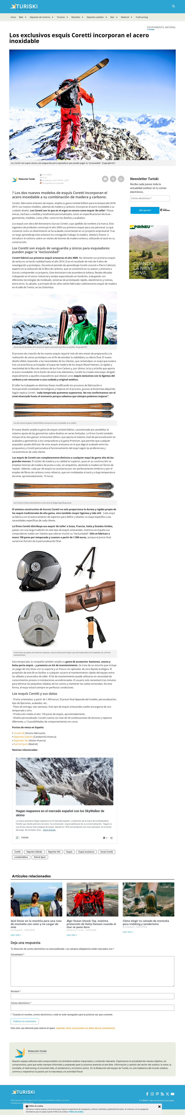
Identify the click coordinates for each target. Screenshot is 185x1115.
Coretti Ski (19, 733)
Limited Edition (21, 857)
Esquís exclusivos (86, 852)
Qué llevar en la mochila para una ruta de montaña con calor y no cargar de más (36, 924)
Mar (114, 17)
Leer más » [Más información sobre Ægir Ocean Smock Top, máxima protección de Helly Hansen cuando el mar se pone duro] (72, 935)
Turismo (62, 17)
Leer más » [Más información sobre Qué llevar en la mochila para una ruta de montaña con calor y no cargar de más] (16, 935)
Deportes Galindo (23, 736)
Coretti (17, 852)
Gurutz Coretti (106, 852)
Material (127, 17)
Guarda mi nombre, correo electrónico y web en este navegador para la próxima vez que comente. (63, 1015)
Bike (23, 17)
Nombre (16, 991)
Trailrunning (142, 17)
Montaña (77, 17)
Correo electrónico (21, 1003)
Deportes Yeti (21, 740)
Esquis (69, 852)
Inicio (13, 17)
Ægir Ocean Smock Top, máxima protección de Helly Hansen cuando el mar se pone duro (91, 924)
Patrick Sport (21, 744)
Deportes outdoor (97, 17)
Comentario (17, 954)
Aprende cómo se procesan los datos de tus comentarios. (85, 1028)
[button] (173, 6)
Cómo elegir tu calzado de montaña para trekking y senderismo (146, 922)
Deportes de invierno (42, 17)
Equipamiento (155, 27)
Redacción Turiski (27, 179)
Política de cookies (76, 1112)
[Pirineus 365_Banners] (149, 280)
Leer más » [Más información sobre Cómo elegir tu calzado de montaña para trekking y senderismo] (128, 931)
